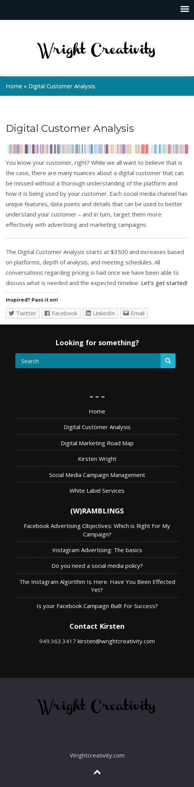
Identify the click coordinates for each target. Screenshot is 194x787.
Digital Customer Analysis (97, 427)
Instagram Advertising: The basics (97, 550)
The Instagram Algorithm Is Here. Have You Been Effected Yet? (97, 586)
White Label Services (97, 490)
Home (14, 86)
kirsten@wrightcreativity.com (116, 641)
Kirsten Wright (97, 458)
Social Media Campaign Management (97, 475)
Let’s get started (163, 283)
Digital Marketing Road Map (97, 443)
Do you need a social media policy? (97, 565)
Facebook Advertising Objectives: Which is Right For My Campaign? (97, 530)
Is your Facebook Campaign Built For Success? (97, 606)
